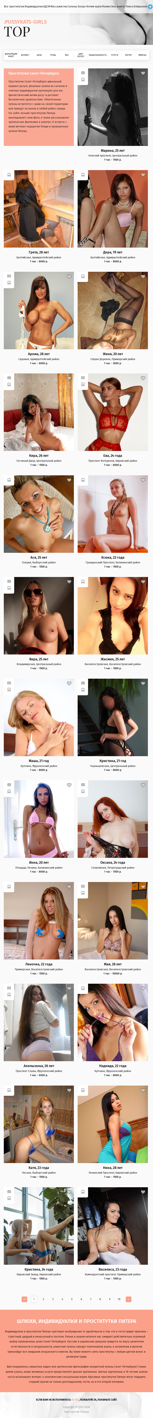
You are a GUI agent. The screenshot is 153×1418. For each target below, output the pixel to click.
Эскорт (82, 6)
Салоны (72, 6)
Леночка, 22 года (38, 964)
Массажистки (59, 6)
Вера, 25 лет (38, 659)
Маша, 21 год (39, 761)
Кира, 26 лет (38, 456)
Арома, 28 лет (39, 354)
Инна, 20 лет (39, 863)
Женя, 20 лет (113, 354)
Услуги (114, 55)
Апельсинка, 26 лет (39, 1066)
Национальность (98, 55)
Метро (128, 55)
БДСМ (46, 6)
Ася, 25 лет (38, 558)
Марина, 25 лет (113, 151)
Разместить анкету (113, 6)
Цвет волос (80, 55)
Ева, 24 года (112, 456)
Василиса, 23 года (113, 1270)
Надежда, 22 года (112, 1066)
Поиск (129, 6)
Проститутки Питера (76, 1411)
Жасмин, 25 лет (113, 659)
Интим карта (94, 6)
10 (119, 1299)
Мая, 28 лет (113, 964)
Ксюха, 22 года (112, 558)
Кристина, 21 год (113, 761)
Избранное (140, 6)
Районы (142, 55)
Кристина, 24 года (39, 1270)
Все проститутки (14, 6)
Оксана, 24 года (112, 863)
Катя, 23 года (39, 1168)
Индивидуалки (34, 6)
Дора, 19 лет (112, 252)
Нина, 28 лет (113, 1168)
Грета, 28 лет (39, 252)
